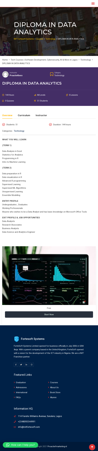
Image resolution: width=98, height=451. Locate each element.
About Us (54, 387)
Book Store (55, 392)
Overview (7, 115)
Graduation (21, 382)
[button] (20, 445)
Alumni (53, 397)
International (21, 392)
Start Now (49, 314)
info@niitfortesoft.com (29, 427)
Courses (54, 382)
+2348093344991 (26, 421)
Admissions (21, 387)
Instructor (13, 73)
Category (57, 73)
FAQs (18, 397)
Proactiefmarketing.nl (57, 446)
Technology (59, 75)
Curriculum (24, 115)
